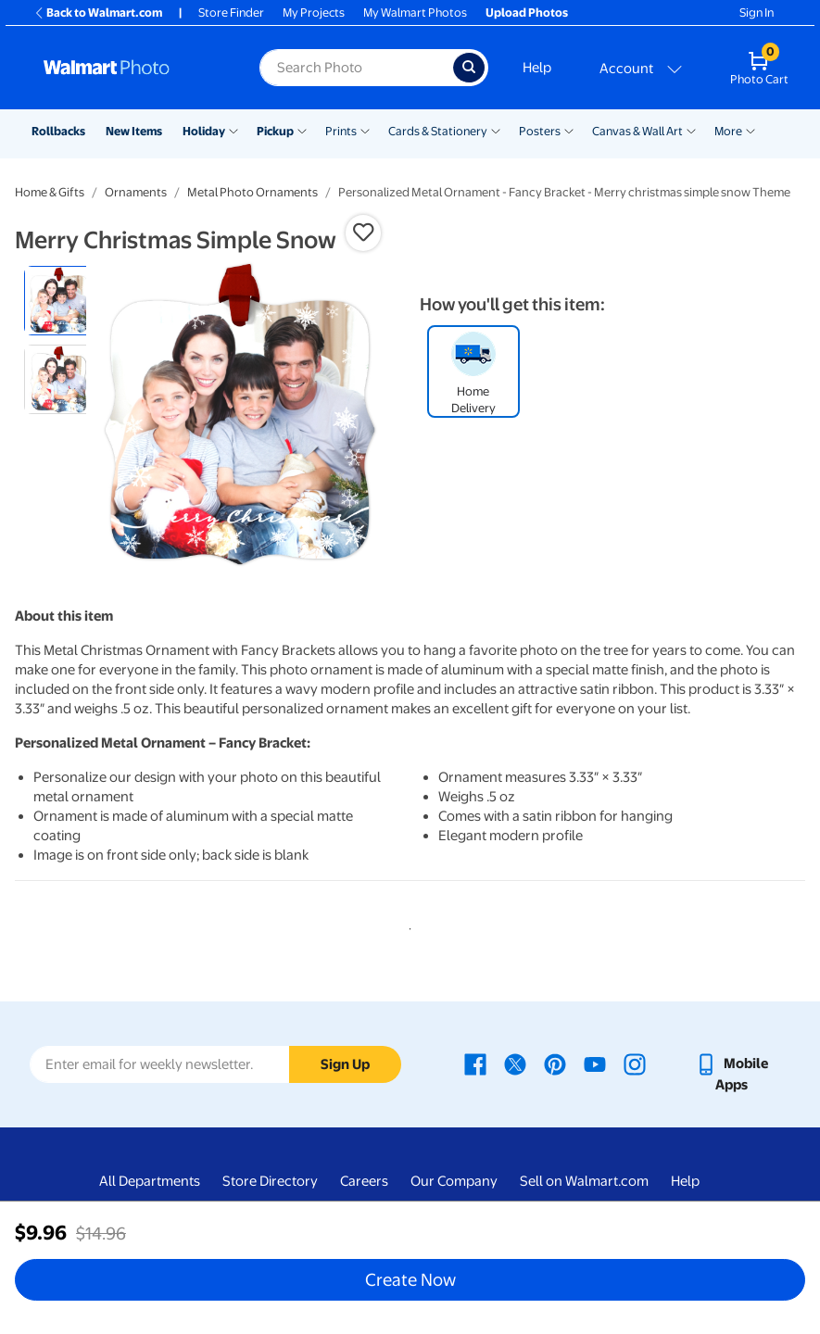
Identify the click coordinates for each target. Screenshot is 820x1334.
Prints (341, 131)
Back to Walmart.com (97, 12)
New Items (134, 131)
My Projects (314, 12)
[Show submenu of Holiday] (233, 130)
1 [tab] (406, 925)
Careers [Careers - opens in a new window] (364, 1181)
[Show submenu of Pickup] (302, 130)
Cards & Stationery (437, 131)
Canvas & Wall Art (637, 131)
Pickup (275, 131)
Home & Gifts (49, 192)
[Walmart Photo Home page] (131, 67)
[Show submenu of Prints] (365, 130)
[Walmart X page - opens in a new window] (515, 1063)
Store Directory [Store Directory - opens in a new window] (270, 1181)
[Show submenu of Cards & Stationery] (495, 130)
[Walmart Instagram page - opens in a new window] (635, 1063)
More (728, 131)
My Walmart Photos (415, 12)
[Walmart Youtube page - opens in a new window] (595, 1063)
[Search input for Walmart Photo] (356, 67)
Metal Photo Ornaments (252, 192)
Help (537, 67)
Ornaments (136, 192)
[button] (363, 232)
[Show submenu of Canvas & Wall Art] (691, 130)
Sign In (756, 12)
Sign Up (345, 1064)
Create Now (410, 1279)
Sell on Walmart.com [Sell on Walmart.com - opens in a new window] (584, 1181)
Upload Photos (527, 12)
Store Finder (231, 12)
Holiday (204, 131)
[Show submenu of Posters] (568, 130)
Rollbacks (58, 131)
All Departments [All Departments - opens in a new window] (149, 1181)
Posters (540, 131)
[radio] (59, 300)
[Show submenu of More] (750, 130)
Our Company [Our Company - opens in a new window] (454, 1181)
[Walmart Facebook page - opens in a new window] (475, 1063)
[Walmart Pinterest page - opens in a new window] (555, 1063)
